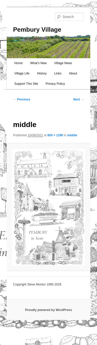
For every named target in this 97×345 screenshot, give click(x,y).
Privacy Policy (55, 84)
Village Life (21, 73)
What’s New (38, 63)
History (42, 73)
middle (72, 135)
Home (18, 63)
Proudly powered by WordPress (48, 310)
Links (57, 73)
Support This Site (26, 84)
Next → (78, 99)
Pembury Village (37, 29)
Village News (63, 63)
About (73, 73)
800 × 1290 (55, 135)
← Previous (21, 99)
